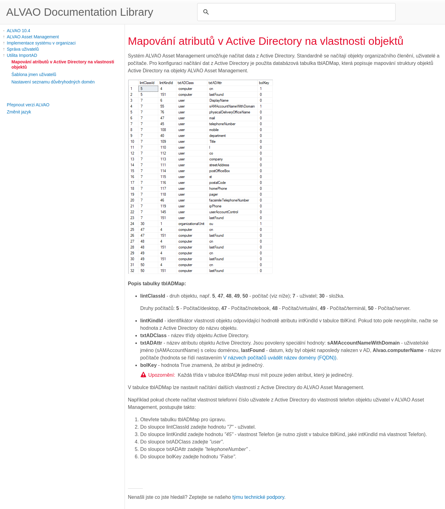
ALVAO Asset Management (33, 36)
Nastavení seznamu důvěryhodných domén (53, 81)
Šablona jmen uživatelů (33, 74)
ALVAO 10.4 (18, 30)
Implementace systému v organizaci (41, 42)
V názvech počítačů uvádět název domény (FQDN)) (279, 357)
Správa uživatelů (23, 49)
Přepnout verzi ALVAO (28, 104)
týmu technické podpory (258, 497)
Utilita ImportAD (22, 55)
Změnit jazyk (19, 111)
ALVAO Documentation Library (79, 12)
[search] (295, 12)
